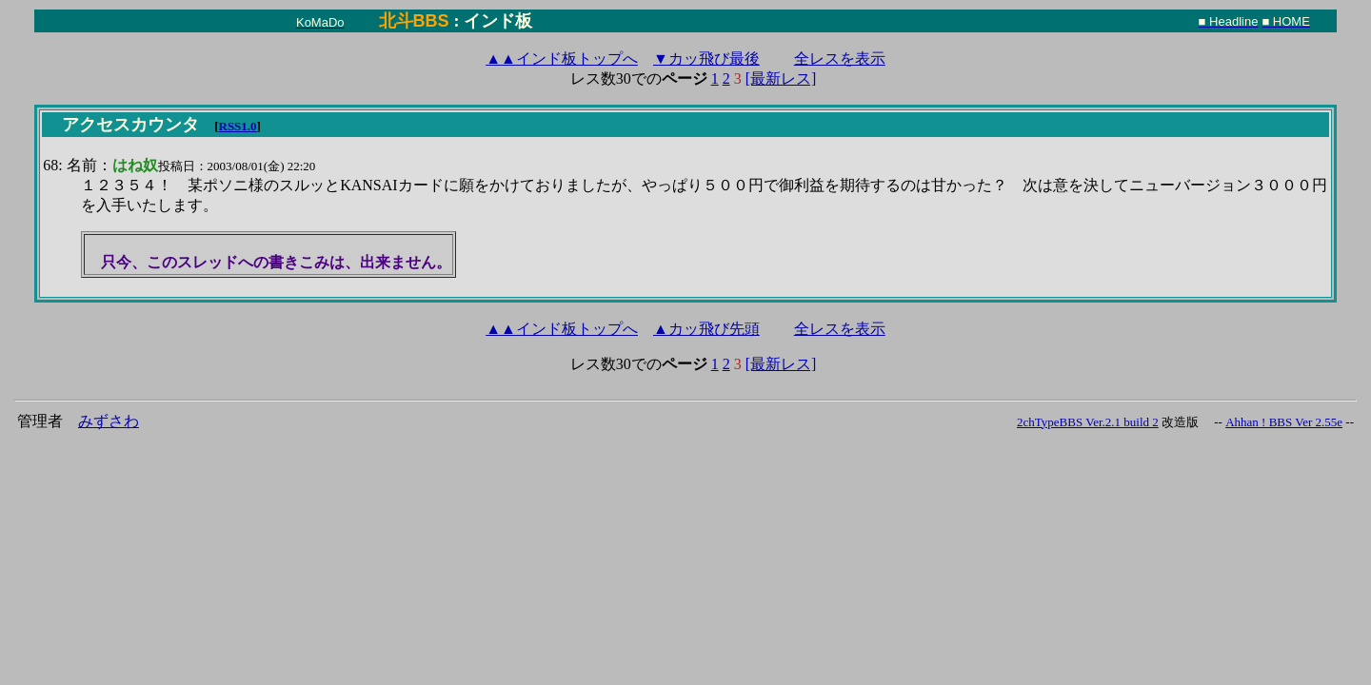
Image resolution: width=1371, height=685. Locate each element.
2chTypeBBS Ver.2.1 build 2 (1088, 422)
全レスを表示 (839, 58)
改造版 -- (1192, 422)
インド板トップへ (562, 58)
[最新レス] (781, 78)
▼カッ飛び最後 (706, 58)
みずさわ (108, 421)
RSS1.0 (238, 126)
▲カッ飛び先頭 (706, 329)
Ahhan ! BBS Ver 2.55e (1283, 422)
